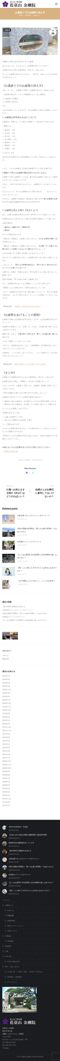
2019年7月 (6, 805)
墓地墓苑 (8, 946)
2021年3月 (6, 751)
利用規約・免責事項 (14, 977)
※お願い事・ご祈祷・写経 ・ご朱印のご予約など (25, 972)
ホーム (7, 900)
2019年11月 (6, 799)
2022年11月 (6, 707)
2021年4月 (6, 748)
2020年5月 (6, 785)
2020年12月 (6, 761)
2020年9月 (6, 771)
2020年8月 (6, 775)
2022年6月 (6, 717)
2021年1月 (6, 758)
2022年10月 (6, 710)
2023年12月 (6, 703)
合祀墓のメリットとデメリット (29, 542)
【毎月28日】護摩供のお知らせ (13, 606)
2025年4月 (6, 686)
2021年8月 (6, 737)
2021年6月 (6, 741)
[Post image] (8, 519)
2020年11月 (6, 765)
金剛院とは (8, 905)
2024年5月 (6, 693)
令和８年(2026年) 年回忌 (18, 827)
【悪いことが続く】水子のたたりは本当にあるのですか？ (37, 569)
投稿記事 (7, 30)
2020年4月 (6, 788)
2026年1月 (6, 676)
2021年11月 (6, 730)
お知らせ (5, 655)
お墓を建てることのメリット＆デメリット (33, 515)
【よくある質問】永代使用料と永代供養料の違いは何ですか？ (37, 556)
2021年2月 (6, 754)
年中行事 (7, 956)
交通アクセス (12, 931)
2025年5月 (6, 683)
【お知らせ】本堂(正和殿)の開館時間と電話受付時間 (28, 835)
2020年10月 (6, 768)
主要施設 (7, 936)
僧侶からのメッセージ (15, 926)
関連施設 (10, 941)
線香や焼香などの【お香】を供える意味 (29, 364)
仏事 (6, 951)
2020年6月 (6, 782)
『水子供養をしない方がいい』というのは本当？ (36, 581)
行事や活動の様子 (13, 961)
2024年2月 (6, 700)
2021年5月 (6, 744)
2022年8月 (6, 713)
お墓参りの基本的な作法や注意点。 (28, 306)
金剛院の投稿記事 (11, 451)
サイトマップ (12, 982)
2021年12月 (6, 727)
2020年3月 (6, 792)
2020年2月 (6, 795)
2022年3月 (6, 720)
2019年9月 (6, 802)
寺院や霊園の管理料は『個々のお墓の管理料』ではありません (37, 530)
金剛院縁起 (11, 921)
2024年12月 (6, 690)
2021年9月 (6, 734)
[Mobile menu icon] (56, 4)
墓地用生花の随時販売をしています (21, 843)
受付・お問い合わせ (11, 967)
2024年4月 (6, 696)
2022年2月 (6, 724)
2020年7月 (6, 778)
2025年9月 (6, 679)
